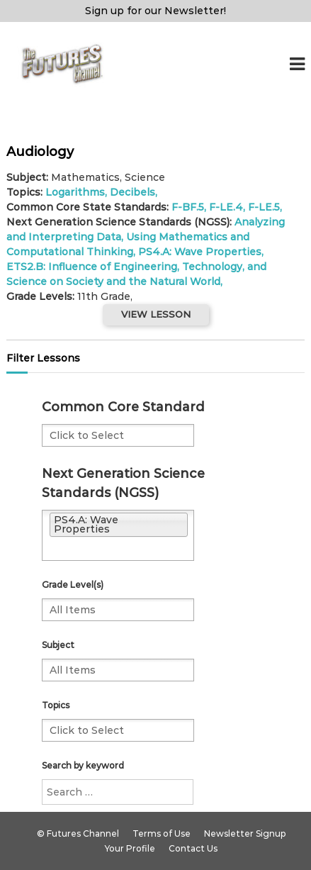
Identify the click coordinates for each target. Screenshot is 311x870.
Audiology (40, 152)
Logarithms (75, 192)
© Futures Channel (78, 833)
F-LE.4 (226, 207)
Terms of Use (161, 833)
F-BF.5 (187, 207)
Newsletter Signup (244, 833)
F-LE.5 (264, 207)
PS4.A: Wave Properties (199, 251)
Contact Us (193, 848)
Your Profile (130, 848)
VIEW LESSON (156, 314)
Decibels (132, 192)
